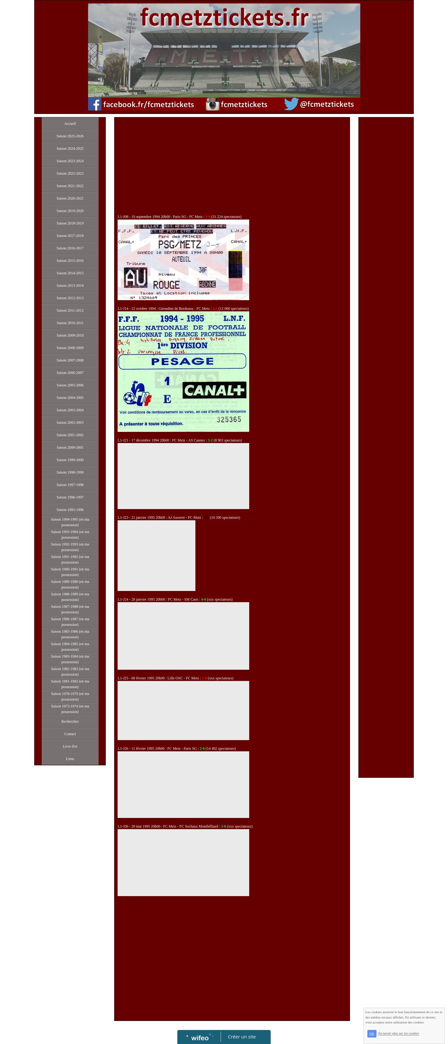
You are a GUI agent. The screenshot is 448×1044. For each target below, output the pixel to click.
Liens (70, 759)
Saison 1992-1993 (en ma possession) (70, 547)
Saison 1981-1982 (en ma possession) (70, 684)
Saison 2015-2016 (70, 260)
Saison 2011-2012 (70, 310)
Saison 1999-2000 (70, 460)
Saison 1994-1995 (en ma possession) (70, 522)
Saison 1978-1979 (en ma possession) (70, 697)
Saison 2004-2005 (70, 397)
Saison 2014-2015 (70, 273)
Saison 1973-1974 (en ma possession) (70, 709)
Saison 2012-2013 (70, 298)
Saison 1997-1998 (70, 485)
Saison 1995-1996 (70, 510)
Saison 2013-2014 (70, 285)
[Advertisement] (232, 167)
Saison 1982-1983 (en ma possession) (70, 672)
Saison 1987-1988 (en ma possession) (70, 609)
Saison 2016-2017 (70, 248)
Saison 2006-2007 (70, 373)
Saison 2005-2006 (70, 385)
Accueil (70, 123)
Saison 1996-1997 (70, 497)
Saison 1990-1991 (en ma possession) (70, 572)
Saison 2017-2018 (70, 236)
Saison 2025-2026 (70, 136)
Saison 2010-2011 (70, 323)
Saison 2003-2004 (70, 410)
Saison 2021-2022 (70, 186)
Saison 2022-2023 (70, 173)
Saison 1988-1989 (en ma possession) (70, 597)
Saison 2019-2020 (70, 211)
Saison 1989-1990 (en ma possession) (70, 584)
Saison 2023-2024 (70, 161)
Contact (70, 734)
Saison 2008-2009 (70, 348)
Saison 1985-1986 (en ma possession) (70, 634)
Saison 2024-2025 (70, 148)
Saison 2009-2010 (70, 335)
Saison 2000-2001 (70, 447)
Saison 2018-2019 (70, 223)
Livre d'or (70, 746)
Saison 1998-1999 (70, 472)
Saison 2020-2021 (70, 198)
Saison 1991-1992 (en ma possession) (70, 560)
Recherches (70, 721)
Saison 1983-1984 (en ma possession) (70, 659)
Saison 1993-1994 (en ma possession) (70, 535)
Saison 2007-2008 (70, 360)
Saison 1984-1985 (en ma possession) (70, 647)
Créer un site (242, 1036)
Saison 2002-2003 (70, 422)
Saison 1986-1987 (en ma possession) (70, 622)
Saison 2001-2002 (70, 435)
